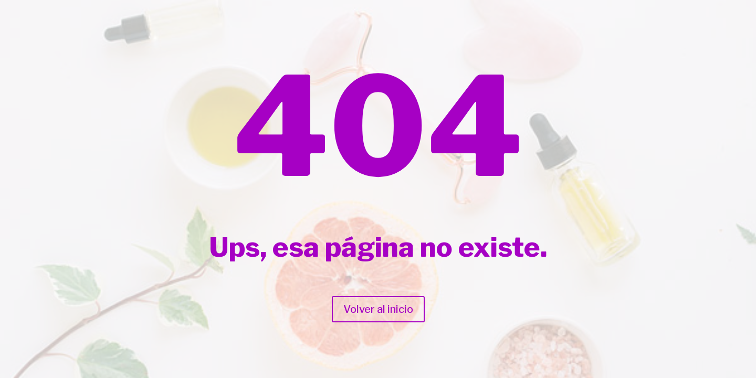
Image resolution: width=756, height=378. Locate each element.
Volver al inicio (378, 309)
